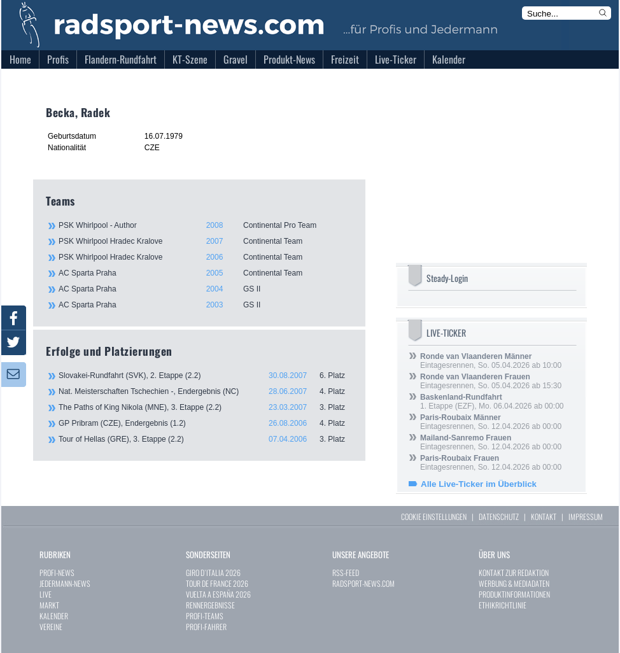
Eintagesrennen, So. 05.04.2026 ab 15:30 (490, 381)
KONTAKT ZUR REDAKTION (514, 572)
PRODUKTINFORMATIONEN (514, 594)
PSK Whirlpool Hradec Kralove (205, 241)
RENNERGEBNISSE (210, 605)
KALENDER (53, 615)
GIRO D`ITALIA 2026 (213, 572)
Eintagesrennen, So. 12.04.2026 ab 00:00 (490, 422)
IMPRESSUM (585, 516)
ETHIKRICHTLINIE (502, 605)
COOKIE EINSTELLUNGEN (434, 516)
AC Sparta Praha (205, 273)
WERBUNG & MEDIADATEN (514, 583)
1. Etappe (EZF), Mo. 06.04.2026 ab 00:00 (491, 402)
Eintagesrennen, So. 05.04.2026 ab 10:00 (490, 361)
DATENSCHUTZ (499, 516)
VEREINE (50, 626)
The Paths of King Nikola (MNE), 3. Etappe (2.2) (206, 407)
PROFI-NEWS (56, 572)
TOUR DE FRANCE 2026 (217, 583)
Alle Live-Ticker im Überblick (479, 484)
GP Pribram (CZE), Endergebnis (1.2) (206, 423)
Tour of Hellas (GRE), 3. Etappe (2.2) (206, 439)
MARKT (49, 605)
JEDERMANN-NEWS (64, 583)
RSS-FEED (345, 572)
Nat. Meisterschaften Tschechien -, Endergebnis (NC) (206, 391)
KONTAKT (543, 516)
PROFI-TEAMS (204, 615)
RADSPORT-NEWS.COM (363, 583)
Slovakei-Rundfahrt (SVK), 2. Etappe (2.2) (206, 375)
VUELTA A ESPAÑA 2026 (218, 594)
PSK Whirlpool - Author (205, 225)
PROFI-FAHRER (206, 626)
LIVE (45, 594)
